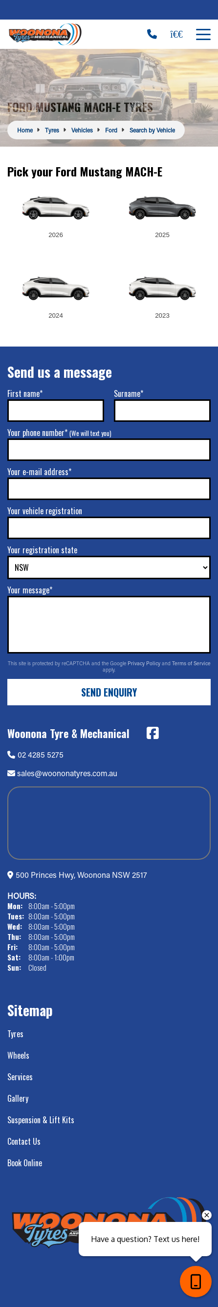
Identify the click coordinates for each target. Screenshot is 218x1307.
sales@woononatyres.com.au (67, 773)
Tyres (15, 1034)
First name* (25, 393)
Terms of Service (191, 663)
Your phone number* (59, 432)
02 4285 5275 (35, 754)
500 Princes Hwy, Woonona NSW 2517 (81, 875)
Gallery (17, 1098)
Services (20, 1077)
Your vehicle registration (44, 511)
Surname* (128, 393)
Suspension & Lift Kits (40, 1120)
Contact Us (24, 1141)
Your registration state (42, 550)
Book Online (24, 1163)
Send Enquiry (109, 692)
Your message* (29, 590)
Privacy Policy (145, 663)
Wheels (18, 1055)
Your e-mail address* (39, 472)
